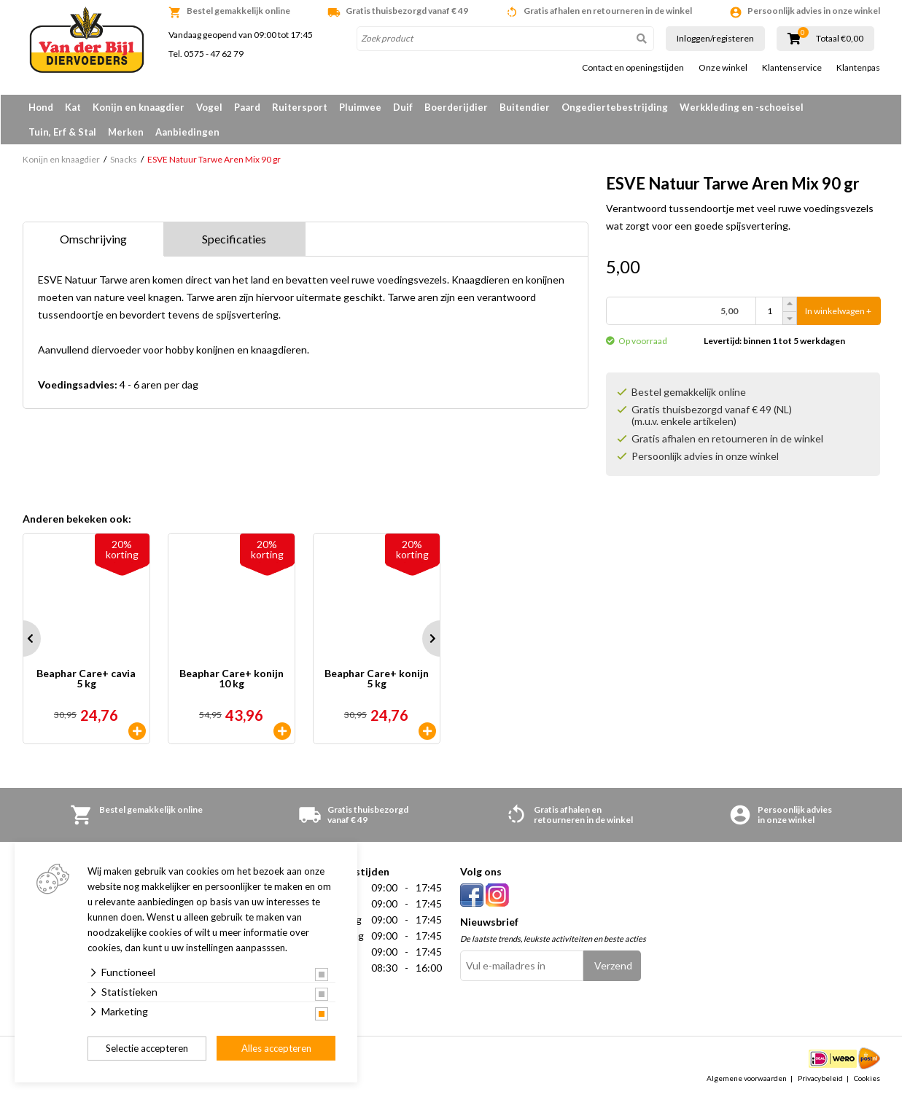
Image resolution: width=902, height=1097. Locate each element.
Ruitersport (299, 107)
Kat (73, 107)
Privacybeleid (820, 1078)
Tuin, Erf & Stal (62, 132)
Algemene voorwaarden (747, 1078)
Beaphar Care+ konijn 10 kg (231, 679)
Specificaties (234, 239)
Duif (403, 107)
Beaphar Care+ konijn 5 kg (376, 679)
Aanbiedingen (187, 132)
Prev (22, 638)
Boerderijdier (456, 107)
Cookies (867, 1078)
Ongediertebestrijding (614, 107)
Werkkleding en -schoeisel (742, 107)
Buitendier (524, 107)
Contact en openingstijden (633, 67)
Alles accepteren (276, 1048)
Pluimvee (360, 107)
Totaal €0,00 (839, 38)
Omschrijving (93, 239)
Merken (126, 132)
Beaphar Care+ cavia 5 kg (86, 679)
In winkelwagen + (838, 310)
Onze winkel (723, 67)
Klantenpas (858, 67)
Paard (247, 107)
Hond (40, 107)
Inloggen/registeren (715, 38)
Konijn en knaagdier (138, 107)
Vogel (209, 107)
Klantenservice (792, 67)
